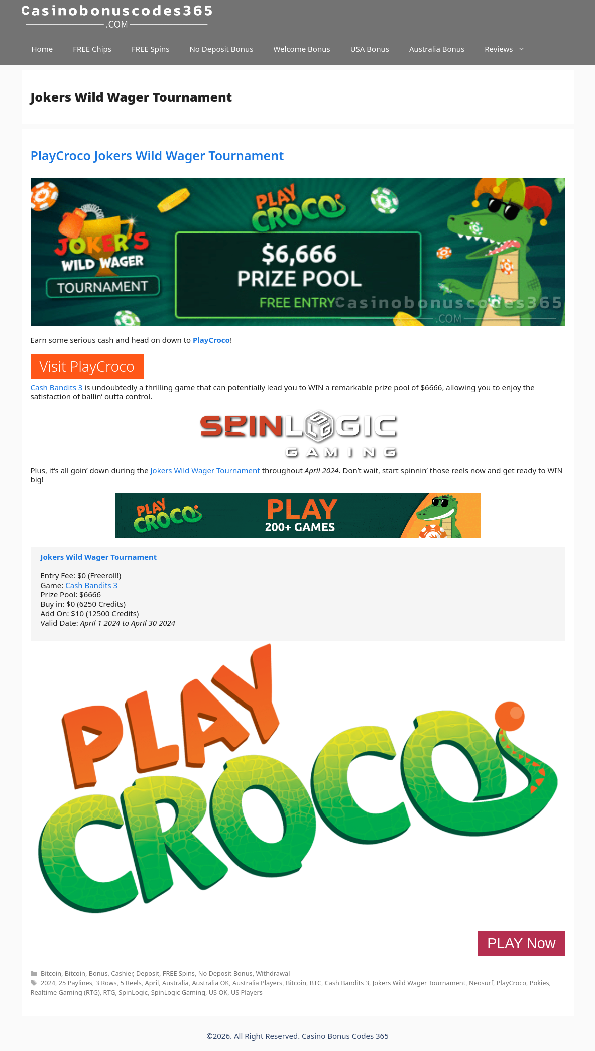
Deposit (147, 973)
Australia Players (257, 982)
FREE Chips (92, 49)
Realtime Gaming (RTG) (65, 992)
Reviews (510, 49)
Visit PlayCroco (87, 366)
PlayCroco (211, 340)
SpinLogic (133, 992)
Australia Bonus (436, 49)
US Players (247, 992)
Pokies (539, 982)
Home (42, 49)
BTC (315, 982)
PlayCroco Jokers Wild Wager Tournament (157, 155)
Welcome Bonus (301, 49)
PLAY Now (521, 943)
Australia (175, 982)
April (152, 982)
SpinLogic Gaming (178, 992)
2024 (48, 982)
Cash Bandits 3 (57, 387)
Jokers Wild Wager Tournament (205, 470)
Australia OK (210, 982)
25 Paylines (75, 982)
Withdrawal (273, 973)
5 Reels (130, 982)
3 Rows (106, 982)
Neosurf (481, 982)
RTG (109, 992)
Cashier (122, 973)
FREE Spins (150, 49)
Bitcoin (51, 973)
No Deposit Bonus (221, 49)
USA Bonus (369, 49)
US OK (218, 992)
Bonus (98, 973)
